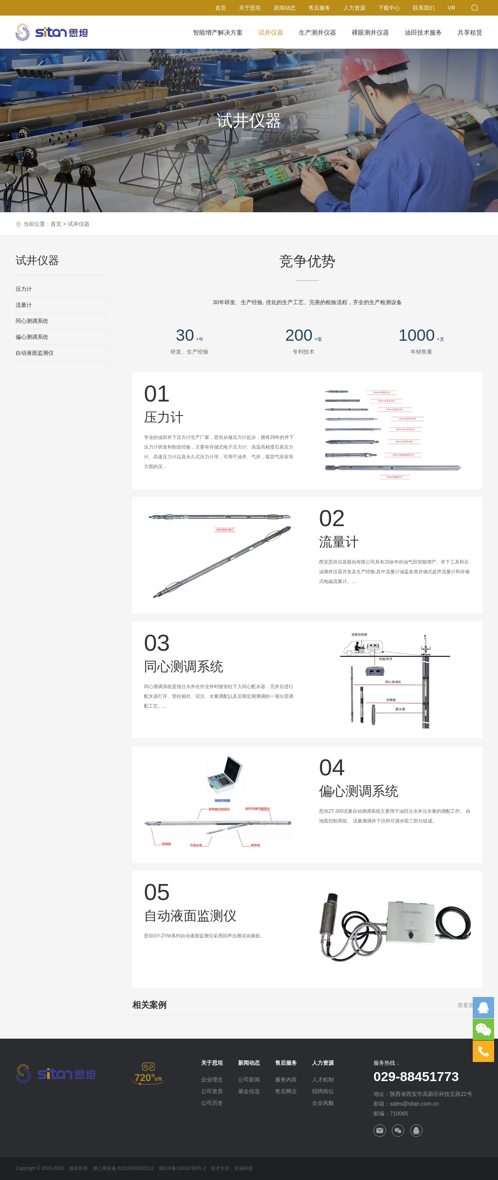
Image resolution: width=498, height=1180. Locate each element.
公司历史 (212, 1103)
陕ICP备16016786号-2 (182, 1168)
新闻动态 (285, 8)
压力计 (24, 289)
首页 (220, 8)
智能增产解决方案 (218, 32)
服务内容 (286, 1079)
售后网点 (286, 1091)
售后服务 (319, 8)
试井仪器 (270, 32)
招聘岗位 (323, 1091)
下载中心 (389, 8)
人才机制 (323, 1079)
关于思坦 (250, 8)
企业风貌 (323, 1103)
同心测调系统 (32, 321)
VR (451, 8)
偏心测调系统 (32, 337)
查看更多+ (470, 1005)
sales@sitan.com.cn (414, 1104)
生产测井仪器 (317, 32)
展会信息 (249, 1091)
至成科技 (243, 1168)
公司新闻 (249, 1079)
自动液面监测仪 (35, 353)
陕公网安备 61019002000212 (123, 1168)
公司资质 (212, 1091)
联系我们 (424, 8)
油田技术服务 (423, 32)
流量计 (24, 305)
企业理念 (212, 1079)
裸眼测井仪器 (370, 32)
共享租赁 (470, 32)
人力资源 (354, 8)
